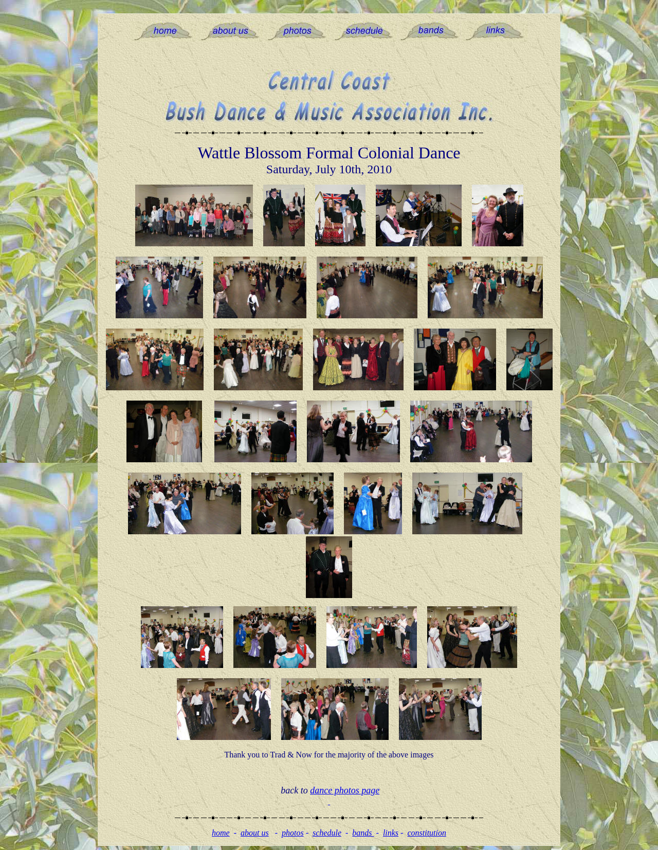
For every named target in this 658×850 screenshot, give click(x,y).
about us (255, 832)
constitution (426, 832)
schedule (327, 832)
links (390, 832)
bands (363, 832)
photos (293, 832)
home (221, 832)
